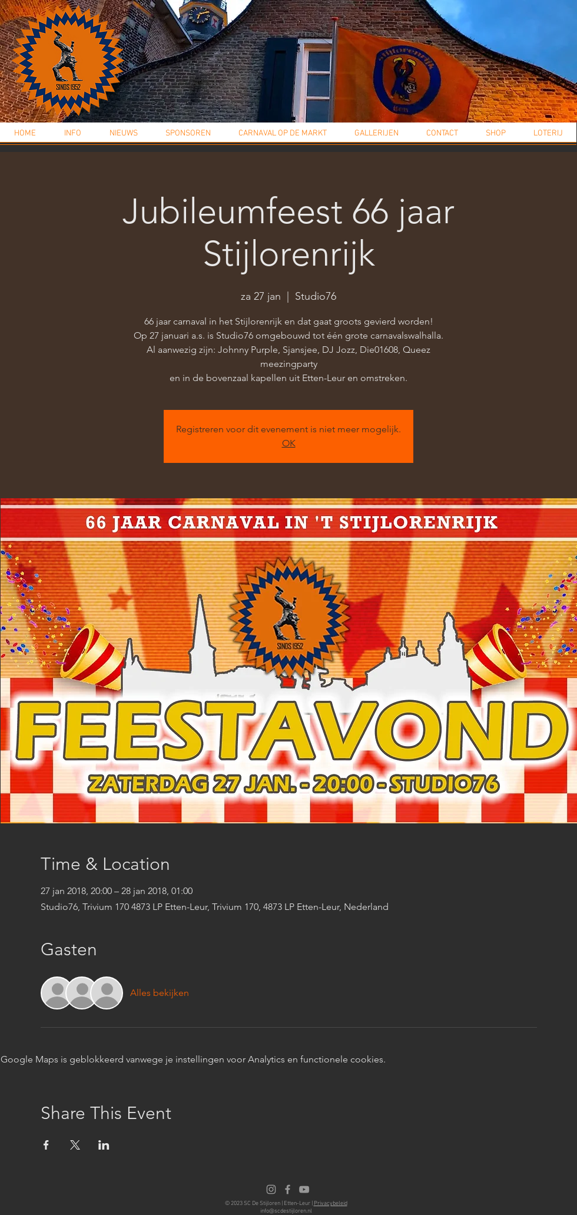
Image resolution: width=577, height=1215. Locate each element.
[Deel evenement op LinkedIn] (104, 1145)
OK (289, 443)
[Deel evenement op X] (75, 1145)
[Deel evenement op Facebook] (46, 1145)
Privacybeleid (330, 1203)
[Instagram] (271, 1189)
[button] (72, 137)
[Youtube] (304, 1189)
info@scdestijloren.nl (286, 1211)
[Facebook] (287, 1189)
